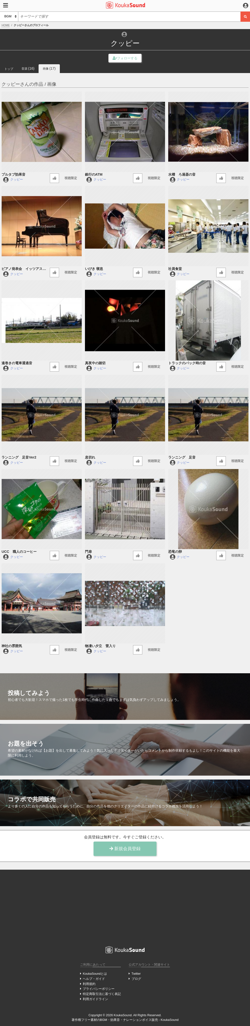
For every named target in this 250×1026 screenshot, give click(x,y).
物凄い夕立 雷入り (100, 646)
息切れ (90, 457)
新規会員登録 (125, 848)
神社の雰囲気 (11, 646)
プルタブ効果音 (13, 174)
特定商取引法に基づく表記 (102, 994)
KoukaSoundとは (95, 973)
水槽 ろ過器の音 (182, 174)
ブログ (136, 979)
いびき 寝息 (94, 269)
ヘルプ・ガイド (94, 979)
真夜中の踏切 (95, 363)
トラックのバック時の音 (187, 363)
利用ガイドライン (95, 999)
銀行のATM (94, 174)
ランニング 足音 (182, 457)
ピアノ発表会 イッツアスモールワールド (23, 269)
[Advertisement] (125, 908)
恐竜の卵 (175, 552)
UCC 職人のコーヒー (18, 552)
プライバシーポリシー (99, 989)
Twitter (136, 973)
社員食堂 (175, 269)
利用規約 (89, 984)
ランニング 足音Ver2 (18, 457)
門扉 (88, 552)
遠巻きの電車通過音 (16, 363)
